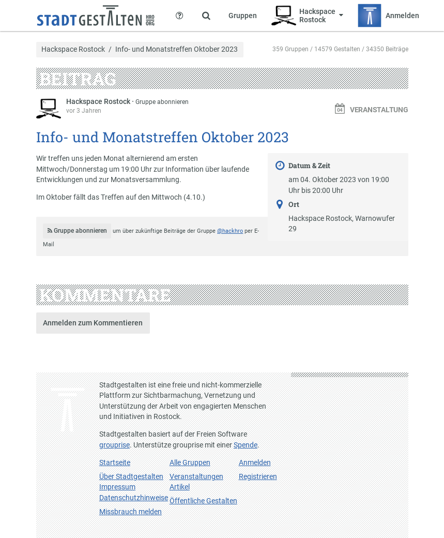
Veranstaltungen (196, 476)
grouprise (114, 445)
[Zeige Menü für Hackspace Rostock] (307, 15)
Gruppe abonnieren (162, 102)
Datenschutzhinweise (133, 498)
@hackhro (230, 231)
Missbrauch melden (130, 511)
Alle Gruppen (190, 462)
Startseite (114, 462)
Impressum (117, 487)
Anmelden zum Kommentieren (93, 323)
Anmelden (255, 462)
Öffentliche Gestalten (203, 501)
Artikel (180, 487)
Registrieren (258, 476)
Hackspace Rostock (73, 49)
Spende (245, 445)
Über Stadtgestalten (131, 476)
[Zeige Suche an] (206, 15)
